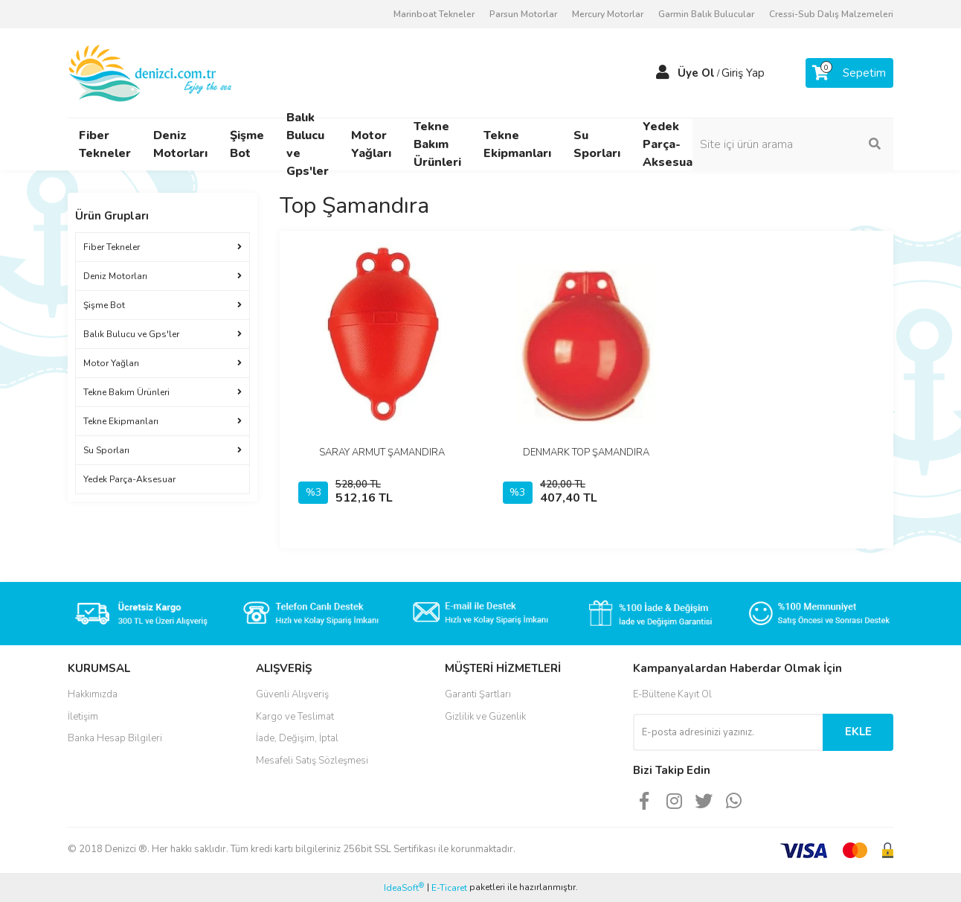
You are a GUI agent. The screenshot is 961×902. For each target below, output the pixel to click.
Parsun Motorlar (523, 14)
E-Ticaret (449, 888)
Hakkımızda (93, 694)
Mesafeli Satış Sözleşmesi (312, 760)
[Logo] (151, 72)
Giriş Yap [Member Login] (743, 72)
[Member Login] (662, 73)
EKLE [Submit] (858, 731)
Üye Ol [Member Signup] (696, 72)
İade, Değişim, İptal (297, 738)
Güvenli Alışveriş (292, 694)
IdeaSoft (404, 887)
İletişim (83, 716)
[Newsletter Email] (728, 732)
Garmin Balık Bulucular (706, 14)
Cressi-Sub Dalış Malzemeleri (831, 14)
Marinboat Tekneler (434, 14)
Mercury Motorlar (607, 14)
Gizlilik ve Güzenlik (485, 716)
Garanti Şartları (478, 694)
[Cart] (849, 73)
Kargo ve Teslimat (295, 716)
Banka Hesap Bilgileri (115, 738)
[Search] (792, 144)
